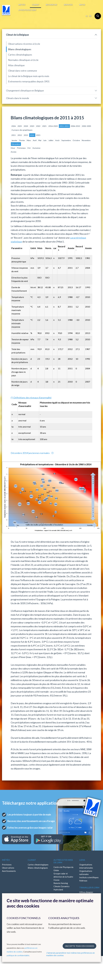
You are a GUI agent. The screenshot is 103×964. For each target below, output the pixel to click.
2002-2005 (86, 126)
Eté (29, 148)
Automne (36, 148)
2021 (44, 126)
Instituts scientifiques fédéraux (89, 879)
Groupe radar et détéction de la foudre (63, 875)
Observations (8, 868)
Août (57, 140)
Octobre (76, 140)
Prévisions (7, 864)
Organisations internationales (86, 866)
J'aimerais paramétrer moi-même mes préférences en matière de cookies (70, 954)
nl (87, 16)
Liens (82, 860)
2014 (32, 135)
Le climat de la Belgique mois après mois (28, 76)
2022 (38, 126)
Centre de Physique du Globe (63, 869)
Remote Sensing (61, 883)
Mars (29, 140)
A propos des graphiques (22, 130)
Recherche (51, 4)
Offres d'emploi (86, 892)
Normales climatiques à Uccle (23, 59)
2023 (32, 126)
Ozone (56, 880)
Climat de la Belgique (17, 34)
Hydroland (58, 889)
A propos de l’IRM (27, 10)
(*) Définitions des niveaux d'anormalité (31, 397)
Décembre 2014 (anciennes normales (30, 453)
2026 (13, 126)
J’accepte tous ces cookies (79, 946)
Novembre (86, 140)
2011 (13, 135)
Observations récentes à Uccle (24, 43)
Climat (35, 4)
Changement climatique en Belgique (25, 90)
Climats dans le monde (17, 98)
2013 (26, 135)
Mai (40, 140)
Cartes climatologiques (20, 54)
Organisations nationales (85, 872)
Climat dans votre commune (22, 70)
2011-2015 (64, 126)
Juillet (51, 140)
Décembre (16, 144)
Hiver (13, 148)
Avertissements (9, 871)
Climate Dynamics (61, 886)
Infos (82, 4)
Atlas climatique (16, 65)
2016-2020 (53, 126)
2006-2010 (75, 126)
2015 (38, 135)
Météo (21, 4)
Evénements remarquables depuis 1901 (28, 81)
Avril (35, 140)
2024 (26, 126)
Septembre (66, 140)
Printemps (21, 148)
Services (68, 4)
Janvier (14, 140)
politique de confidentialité (18, 955)
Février (22, 140)
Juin (45, 140)
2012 (20, 135)
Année (13, 152)
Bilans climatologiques (19, 49)
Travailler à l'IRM (89, 887)
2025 (20, 126)
